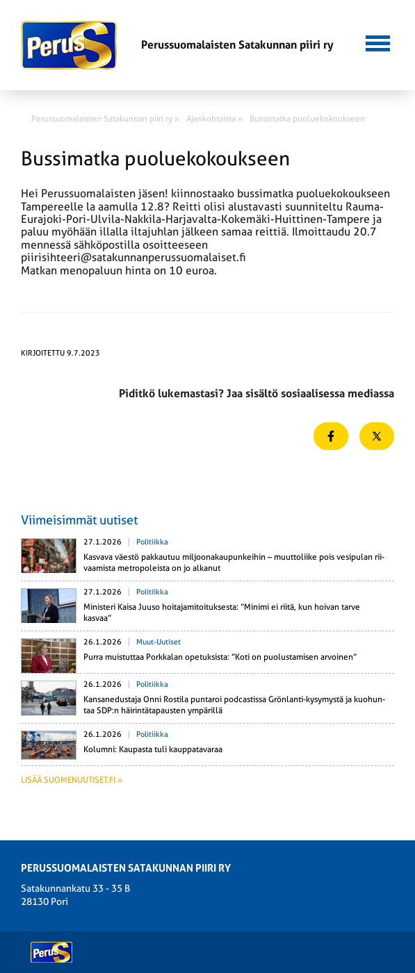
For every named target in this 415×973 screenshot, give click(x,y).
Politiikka (152, 542)
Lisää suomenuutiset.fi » (71, 780)
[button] (377, 42)
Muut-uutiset (158, 642)
